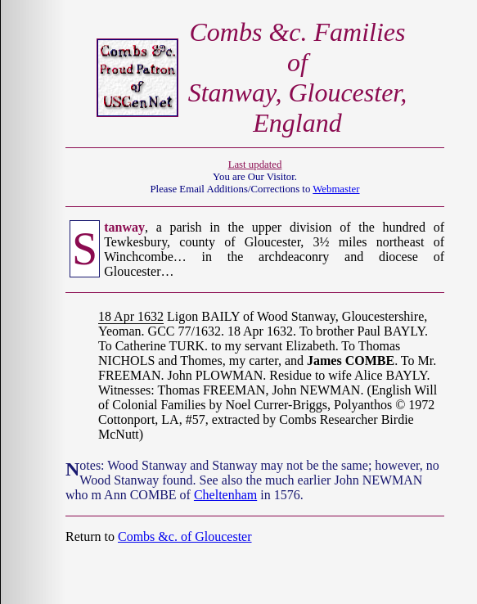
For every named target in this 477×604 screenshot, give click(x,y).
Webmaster (336, 189)
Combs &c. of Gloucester (185, 536)
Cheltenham (225, 495)
